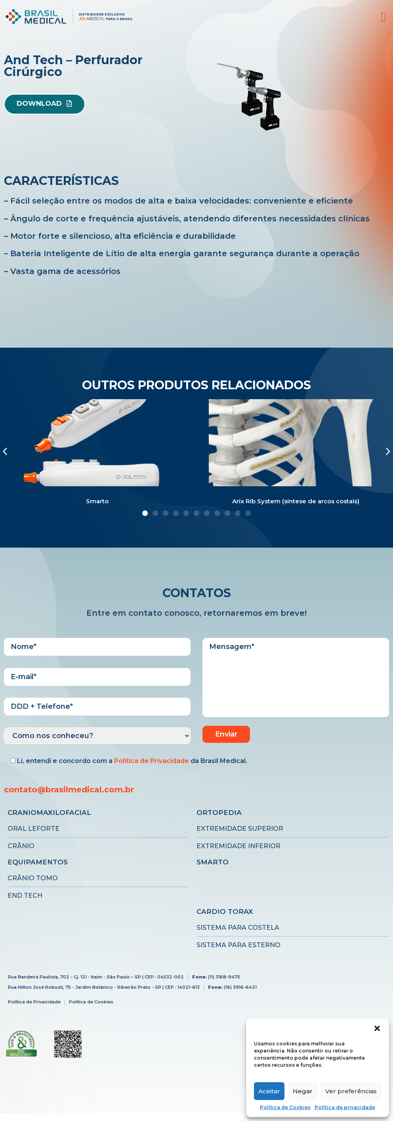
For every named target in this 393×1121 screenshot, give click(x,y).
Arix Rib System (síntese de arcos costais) (295, 501)
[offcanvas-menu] (383, 17)
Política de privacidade (345, 1107)
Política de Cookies (285, 1107)
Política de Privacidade (151, 761)
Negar (303, 1091)
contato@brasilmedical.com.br (69, 789)
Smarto (97, 501)
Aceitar (269, 1091)
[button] (377, 1028)
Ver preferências (351, 1091)
